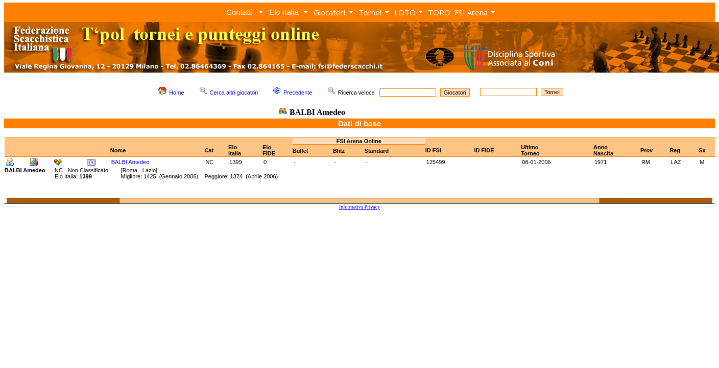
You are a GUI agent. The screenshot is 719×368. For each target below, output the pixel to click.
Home (176, 92)
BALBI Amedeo (130, 162)
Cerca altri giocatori (234, 92)
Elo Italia (284, 12)
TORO (439, 12)
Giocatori (329, 12)
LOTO (405, 12)
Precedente (297, 92)
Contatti (239, 12)
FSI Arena (471, 12)
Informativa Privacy (359, 207)
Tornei (369, 12)
